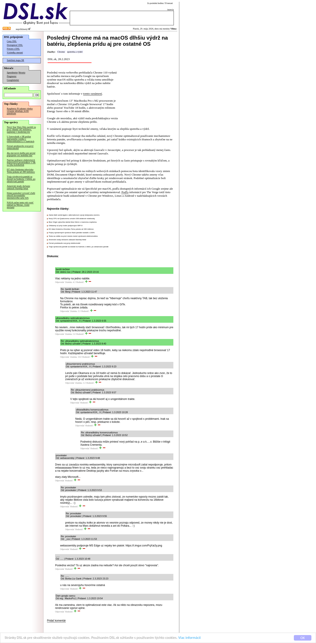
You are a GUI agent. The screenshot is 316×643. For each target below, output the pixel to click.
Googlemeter (13, 80)
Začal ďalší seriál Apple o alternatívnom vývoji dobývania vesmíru (74, 215)
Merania (21, 72)
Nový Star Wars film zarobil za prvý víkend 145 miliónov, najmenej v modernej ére (21, 129)
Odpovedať (59, 282)
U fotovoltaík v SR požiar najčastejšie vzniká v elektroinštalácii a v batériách (20, 139)
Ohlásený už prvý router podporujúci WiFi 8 (65, 226)
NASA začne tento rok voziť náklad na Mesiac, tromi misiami (20, 205)
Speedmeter (12, 72)
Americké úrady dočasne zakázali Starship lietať (18, 187)
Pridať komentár (56, 620)
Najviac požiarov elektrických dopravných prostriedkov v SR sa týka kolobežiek (21, 162)
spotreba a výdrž (75, 52)
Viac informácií (189, 638)
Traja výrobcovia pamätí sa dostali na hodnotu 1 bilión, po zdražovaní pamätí (21, 179)
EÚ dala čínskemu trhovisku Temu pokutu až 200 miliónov (21, 170)
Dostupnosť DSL (15, 45)
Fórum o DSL (13, 49)
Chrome (61, 52)
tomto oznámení (92, 93)
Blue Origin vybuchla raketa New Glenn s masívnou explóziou (73, 222)
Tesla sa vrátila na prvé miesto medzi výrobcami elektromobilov (73, 236)
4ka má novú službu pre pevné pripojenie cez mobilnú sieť (21, 154)
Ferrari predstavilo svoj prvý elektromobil (20, 147)
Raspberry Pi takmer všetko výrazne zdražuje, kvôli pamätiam (20, 111)
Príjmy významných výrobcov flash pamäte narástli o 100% (72, 233)
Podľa (124, 192)
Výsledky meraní (15, 52)
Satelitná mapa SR (15, 60)
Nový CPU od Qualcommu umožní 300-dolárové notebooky (72, 219)
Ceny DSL (12, 41)
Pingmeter (11, 76)
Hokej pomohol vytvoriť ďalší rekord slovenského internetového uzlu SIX (21, 195)
